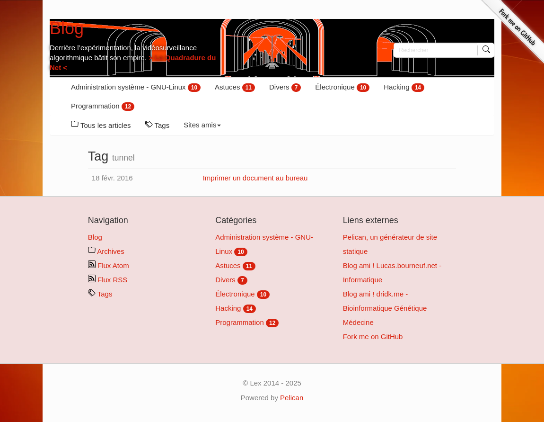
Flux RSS (108, 280)
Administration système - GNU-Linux (136, 87)
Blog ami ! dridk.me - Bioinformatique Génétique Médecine (385, 308)
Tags (157, 124)
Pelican (291, 398)
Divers (285, 87)
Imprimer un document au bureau (255, 178)
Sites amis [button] (202, 125)
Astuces (235, 87)
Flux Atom (108, 265)
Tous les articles (101, 124)
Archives (106, 251)
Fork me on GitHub (373, 336)
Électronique (342, 87)
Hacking (404, 87)
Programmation (102, 106)
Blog (67, 28)
